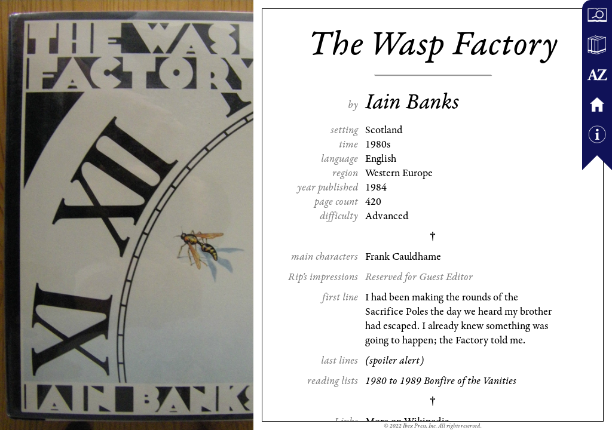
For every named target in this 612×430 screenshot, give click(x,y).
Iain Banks (412, 102)
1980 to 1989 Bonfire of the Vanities (440, 381)
